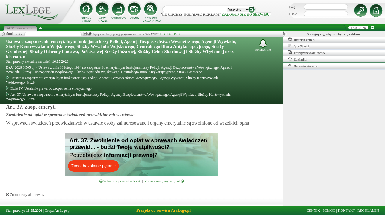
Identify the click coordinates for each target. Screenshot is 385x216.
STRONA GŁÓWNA (86, 19)
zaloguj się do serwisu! (246, 14)
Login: (293, 7)
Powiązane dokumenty (306, 52)
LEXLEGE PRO (170, 34)
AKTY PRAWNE (102, 19)
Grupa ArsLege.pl (57, 210)
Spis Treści (298, 46)
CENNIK (134, 18)
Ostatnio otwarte (302, 66)
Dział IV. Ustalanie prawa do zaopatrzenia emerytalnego (49, 88)
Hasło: (293, 14)
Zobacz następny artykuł (164, 181)
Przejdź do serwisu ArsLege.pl (163, 210)
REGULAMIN (368, 210)
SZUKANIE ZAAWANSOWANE (151, 19)
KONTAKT (346, 210)
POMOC (329, 210)
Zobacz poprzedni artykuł (119, 181)
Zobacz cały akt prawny (25, 195)
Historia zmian (301, 39)
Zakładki (297, 59)
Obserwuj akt (263, 45)
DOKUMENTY (118, 18)
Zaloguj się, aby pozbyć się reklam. (334, 34)
